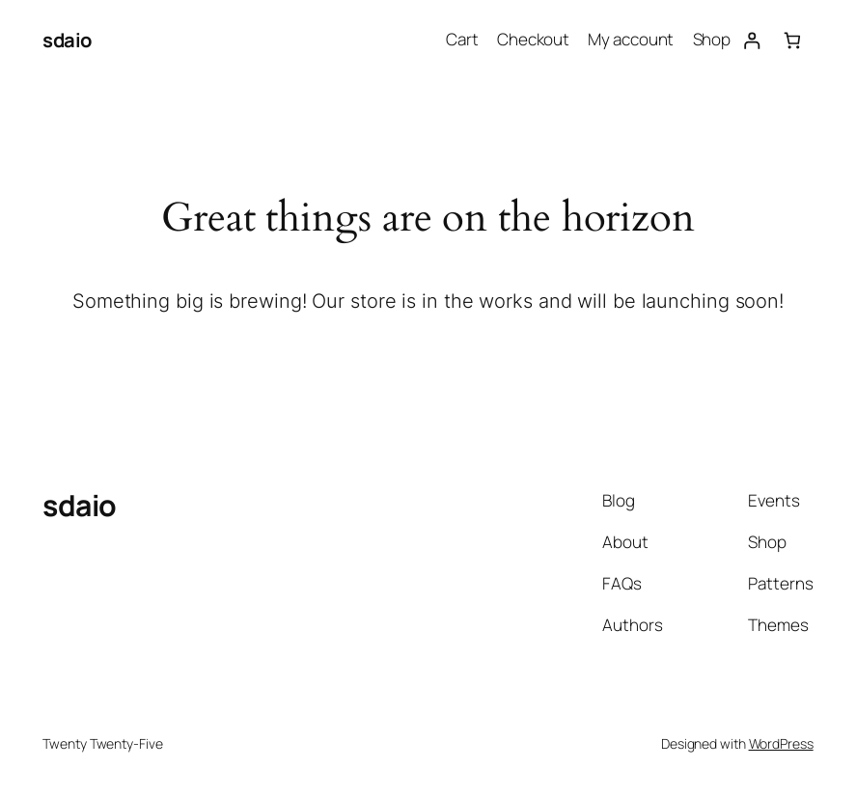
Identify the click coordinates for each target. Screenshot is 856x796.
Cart (462, 39)
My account (631, 39)
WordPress (781, 743)
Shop (712, 39)
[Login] (751, 40)
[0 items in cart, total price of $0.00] (793, 40)
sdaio (67, 39)
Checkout (533, 39)
